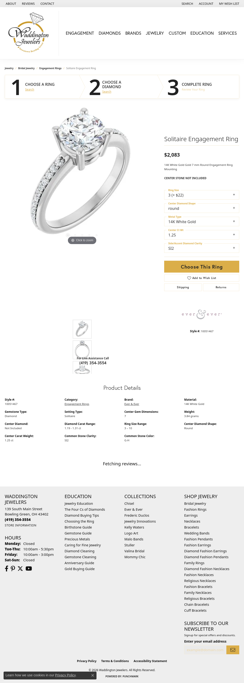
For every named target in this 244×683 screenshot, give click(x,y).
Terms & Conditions (115, 661)
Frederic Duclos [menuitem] (136, 515)
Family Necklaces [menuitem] (198, 592)
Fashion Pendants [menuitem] (198, 539)
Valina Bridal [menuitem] (134, 551)
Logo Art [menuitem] (131, 533)
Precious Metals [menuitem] (77, 539)
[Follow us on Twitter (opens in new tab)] (20, 569)
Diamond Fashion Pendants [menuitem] (206, 557)
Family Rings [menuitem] (194, 563)
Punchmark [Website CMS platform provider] (131, 676)
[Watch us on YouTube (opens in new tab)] (28, 569)
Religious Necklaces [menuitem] (200, 580)
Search (29, 89)
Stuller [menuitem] (129, 545)
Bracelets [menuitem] (191, 527)
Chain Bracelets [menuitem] (196, 604)
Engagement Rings (50, 68)
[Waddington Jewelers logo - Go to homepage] (30, 33)
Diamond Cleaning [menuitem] (79, 551)
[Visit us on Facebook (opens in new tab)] (6, 569)
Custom (177, 33)
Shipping (183, 287)
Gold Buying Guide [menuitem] (80, 569)
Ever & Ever (131, 404)
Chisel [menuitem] (129, 503)
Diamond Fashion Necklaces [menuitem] (206, 569)
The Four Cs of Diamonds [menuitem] (85, 509)
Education (202, 33)
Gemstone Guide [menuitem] (78, 533)
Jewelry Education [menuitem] (79, 503)
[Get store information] (20, 525)
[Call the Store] (18, 519)
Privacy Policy (87, 661)
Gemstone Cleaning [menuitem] (80, 557)
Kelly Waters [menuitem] (134, 527)
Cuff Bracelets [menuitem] (195, 610)
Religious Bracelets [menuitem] (199, 598)
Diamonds (110, 33)
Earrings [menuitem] (191, 515)
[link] (10, 3)
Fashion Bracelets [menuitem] (198, 586)
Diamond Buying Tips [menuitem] (82, 515)
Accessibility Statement (150, 661)
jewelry (9, 68)
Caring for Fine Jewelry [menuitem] (83, 545)
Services (227, 33)
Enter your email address (205, 641)
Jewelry (155, 33)
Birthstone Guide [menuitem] (78, 527)
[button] (187, 3)
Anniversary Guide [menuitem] (79, 563)
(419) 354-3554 (93, 362)
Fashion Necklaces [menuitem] (199, 574)
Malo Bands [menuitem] (133, 539)
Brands (133, 33)
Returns (221, 287)
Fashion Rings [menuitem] (195, 509)
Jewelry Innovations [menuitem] (140, 521)
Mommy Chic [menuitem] (134, 557)
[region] (82, 174)
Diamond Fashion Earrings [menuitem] (205, 551)
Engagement (80, 33)
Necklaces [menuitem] (192, 521)
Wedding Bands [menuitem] (196, 533)
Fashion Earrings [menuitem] (197, 545)
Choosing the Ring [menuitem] (79, 521)
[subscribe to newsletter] (232, 649)
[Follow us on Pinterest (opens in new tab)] (13, 569)
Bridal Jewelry (26, 68)
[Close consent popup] (92, 675)
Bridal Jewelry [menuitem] (195, 503)
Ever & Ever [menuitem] (133, 509)
